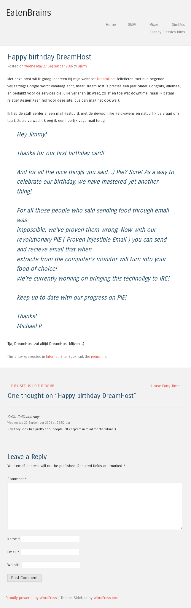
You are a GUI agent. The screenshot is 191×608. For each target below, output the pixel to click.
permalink (98, 357)
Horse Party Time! (168, 386)
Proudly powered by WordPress (31, 598)
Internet (52, 357)
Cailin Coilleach (19, 417)
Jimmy (82, 66)
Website (13, 565)
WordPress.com (107, 598)
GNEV (132, 24)
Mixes (154, 24)
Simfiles (178, 24)
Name (13, 539)
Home (111, 24)
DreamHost (106, 79)
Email (13, 552)
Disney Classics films (167, 32)
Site (64, 357)
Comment (17, 479)
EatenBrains (28, 12)
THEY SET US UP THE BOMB (30, 386)
